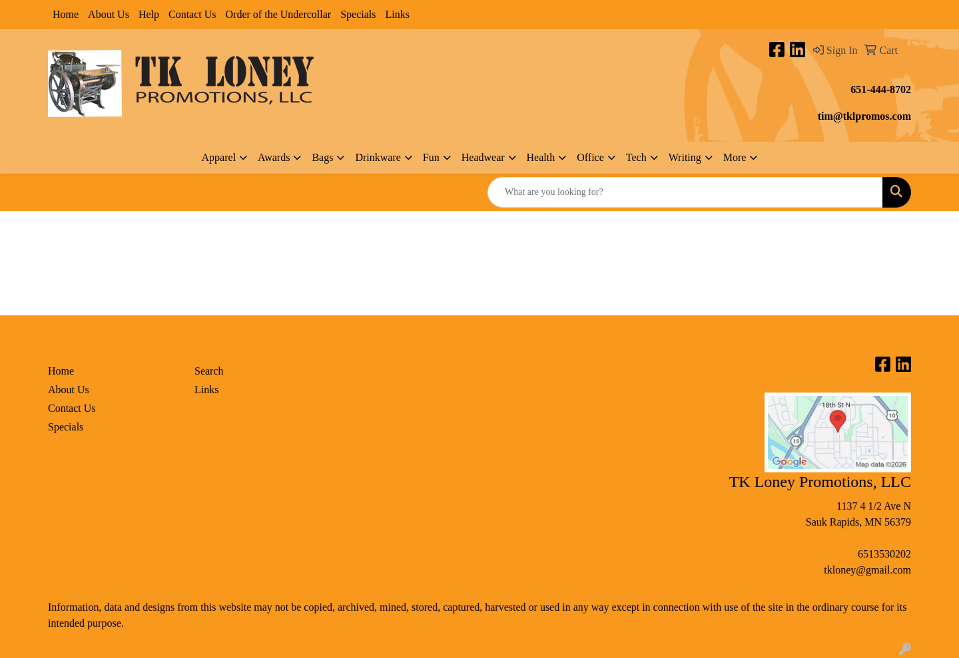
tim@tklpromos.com (864, 116)
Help (149, 14)
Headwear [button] (483, 157)
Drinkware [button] (377, 157)
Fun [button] (431, 157)
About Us (108, 14)
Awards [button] (274, 157)
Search (209, 371)
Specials (358, 14)
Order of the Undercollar (279, 14)
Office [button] (590, 157)
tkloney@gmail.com (867, 570)
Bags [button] (322, 157)
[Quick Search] (685, 192)
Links (397, 14)
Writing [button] (685, 157)
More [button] (735, 157)
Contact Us (192, 14)
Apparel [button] (219, 157)
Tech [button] (636, 157)
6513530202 (884, 554)
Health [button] (541, 157)
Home (66, 14)
